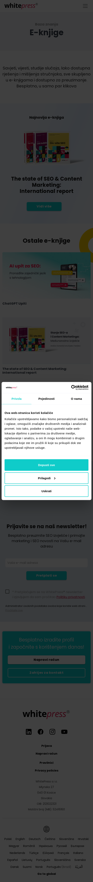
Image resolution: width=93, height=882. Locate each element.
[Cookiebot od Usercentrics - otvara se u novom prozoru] (71, 387)
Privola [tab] (16, 398)
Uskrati (47, 491)
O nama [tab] (76, 398)
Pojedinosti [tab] (46, 398)
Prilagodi (46, 478)
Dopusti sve (46, 465)
